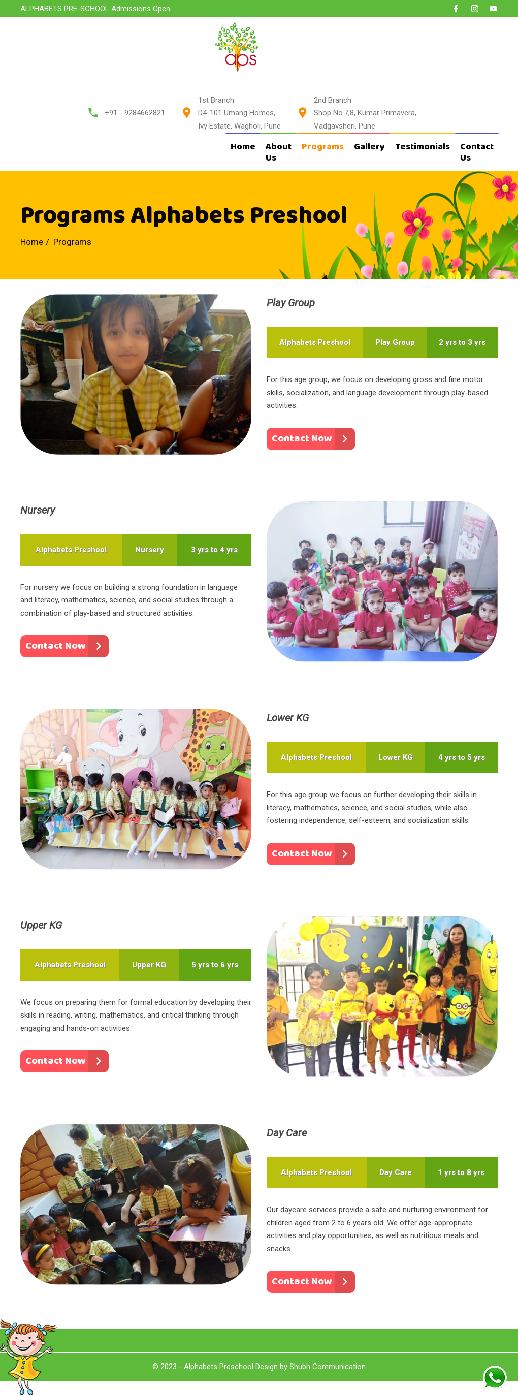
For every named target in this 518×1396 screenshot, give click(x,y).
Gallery (369, 147)
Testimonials (422, 147)
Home (243, 147)
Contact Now (302, 439)
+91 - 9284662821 (135, 112)
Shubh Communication (327, 1366)
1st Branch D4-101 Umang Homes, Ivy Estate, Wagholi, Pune (239, 113)
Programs (323, 147)
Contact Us (477, 152)
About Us (279, 152)
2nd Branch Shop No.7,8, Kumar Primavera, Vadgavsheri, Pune (365, 113)
